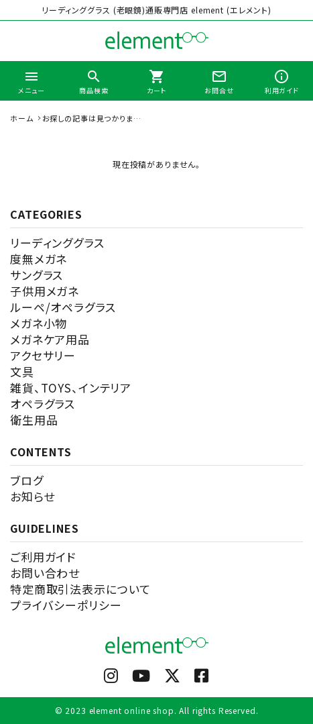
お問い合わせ (45, 572)
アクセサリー (43, 355)
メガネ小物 (38, 323)
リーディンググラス (57, 242)
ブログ (27, 480)
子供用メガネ (44, 290)
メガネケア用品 (50, 339)
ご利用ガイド (43, 556)
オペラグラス (42, 403)
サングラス (36, 274)
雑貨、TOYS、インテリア (70, 387)
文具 (22, 371)
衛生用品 (34, 419)
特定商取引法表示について (80, 588)
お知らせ (32, 496)
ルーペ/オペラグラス (63, 307)
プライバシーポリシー (66, 605)
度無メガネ (38, 258)
